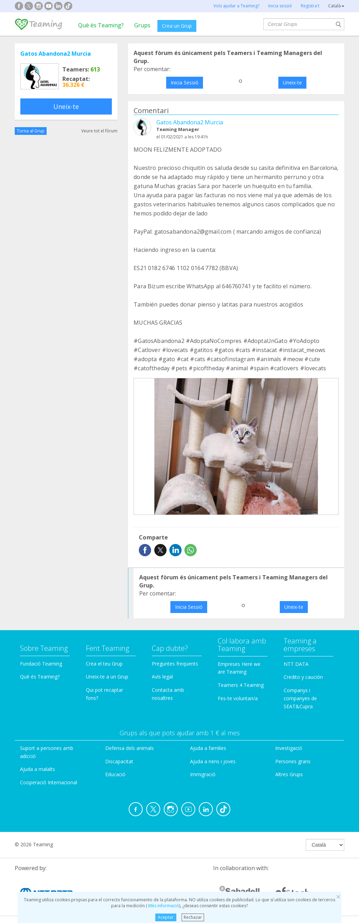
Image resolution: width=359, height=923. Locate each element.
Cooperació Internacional (48, 782)
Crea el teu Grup (104, 663)
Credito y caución (303, 677)
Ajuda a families (208, 748)
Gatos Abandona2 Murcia (55, 53)
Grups (142, 25)
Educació (115, 774)
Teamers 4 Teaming (241, 685)
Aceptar (166, 917)
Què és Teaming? (101, 25)
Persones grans (293, 761)
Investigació (288, 748)
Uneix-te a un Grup (107, 676)
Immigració (203, 774)
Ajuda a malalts (37, 769)
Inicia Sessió (184, 82)
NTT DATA (296, 664)
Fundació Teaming (41, 663)
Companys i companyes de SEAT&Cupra (300, 698)
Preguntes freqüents (175, 663)
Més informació (163, 906)
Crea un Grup (177, 25)
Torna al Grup (31, 131)
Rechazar (193, 917)
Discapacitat (119, 761)
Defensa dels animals (129, 748)
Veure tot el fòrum (99, 131)
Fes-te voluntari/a (238, 698)
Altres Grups (289, 774)
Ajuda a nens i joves (213, 761)
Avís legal (162, 676)
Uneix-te (66, 106)
